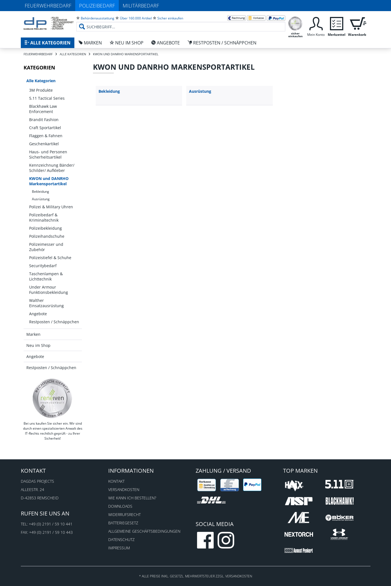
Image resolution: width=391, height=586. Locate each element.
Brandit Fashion (44, 119)
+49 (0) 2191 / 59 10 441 (50, 524)
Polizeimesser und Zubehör (46, 247)
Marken (33, 334)
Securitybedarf (43, 265)
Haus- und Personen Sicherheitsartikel (48, 154)
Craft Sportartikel (45, 127)
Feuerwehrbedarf (48, 5)
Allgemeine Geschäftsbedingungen (144, 531)
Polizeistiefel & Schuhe (50, 257)
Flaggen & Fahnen (45, 135)
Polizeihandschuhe (46, 236)
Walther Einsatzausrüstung (46, 303)
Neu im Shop (38, 345)
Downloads (120, 506)
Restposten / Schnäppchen (54, 321)
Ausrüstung (41, 199)
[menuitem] (180, 22)
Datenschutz (121, 539)
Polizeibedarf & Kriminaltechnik (44, 217)
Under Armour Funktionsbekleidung (48, 289)
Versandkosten (123, 489)
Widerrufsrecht (124, 514)
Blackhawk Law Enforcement (43, 109)
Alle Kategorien (41, 80)
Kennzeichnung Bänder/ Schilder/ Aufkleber (51, 167)
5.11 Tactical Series (47, 98)
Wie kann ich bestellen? (132, 497)
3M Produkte (41, 90)
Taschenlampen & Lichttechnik (46, 276)
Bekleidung (40, 191)
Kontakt (116, 481)
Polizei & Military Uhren (51, 206)
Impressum (119, 547)
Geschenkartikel (44, 143)
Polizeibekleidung (45, 228)
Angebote (38, 313)
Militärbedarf (141, 5)
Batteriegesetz (123, 522)
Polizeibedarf (97, 5)
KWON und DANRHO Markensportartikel (49, 181)
